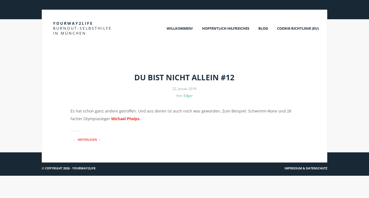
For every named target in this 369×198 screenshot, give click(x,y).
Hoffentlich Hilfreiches (225, 28)
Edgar (188, 95)
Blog (263, 28)
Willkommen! (180, 28)
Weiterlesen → (89, 140)
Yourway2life (82, 28)
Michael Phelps (125, 118)
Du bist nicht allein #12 (184, 77)
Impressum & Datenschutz (305, 168)
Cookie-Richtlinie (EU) (298, 28)
